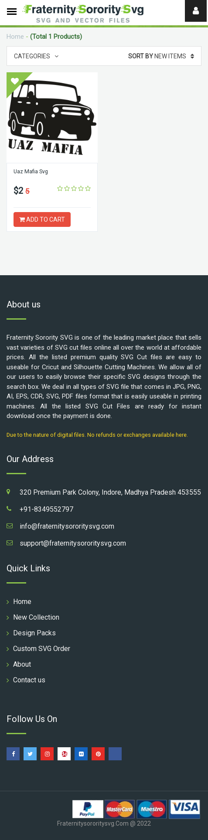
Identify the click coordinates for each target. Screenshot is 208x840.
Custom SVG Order (41, 648)
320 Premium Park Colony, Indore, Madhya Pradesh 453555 (110, 492)
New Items (161, 56)
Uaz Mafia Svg (31, 172)
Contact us (29, 680)
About (22, 664)
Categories (36, 56)
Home (15, 36)
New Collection (36, 617)
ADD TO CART (42, 219)
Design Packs (34, 633)
